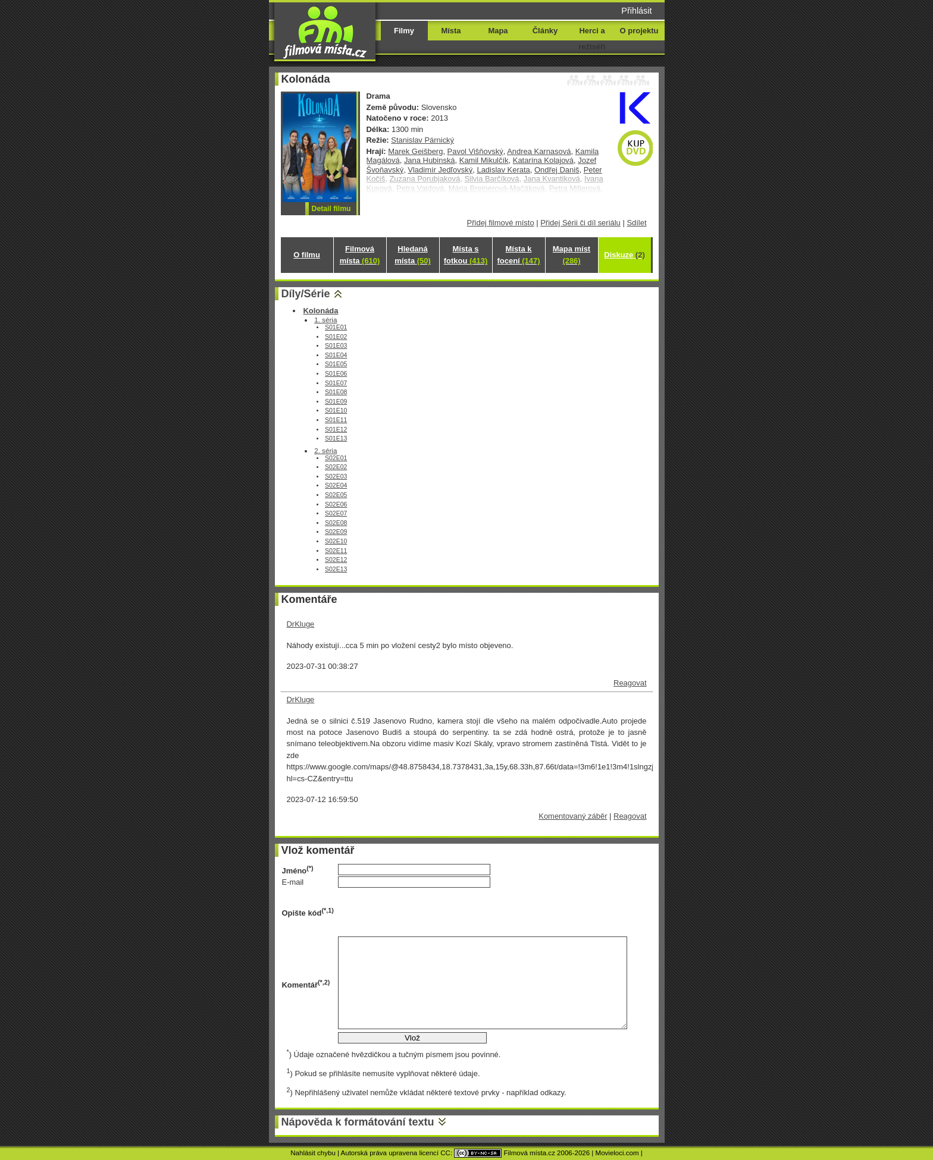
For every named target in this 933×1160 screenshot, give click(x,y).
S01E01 (336, 327)
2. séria (325, 450)
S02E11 (336, 551)
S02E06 (336, 504)
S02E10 (336, 541)
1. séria (325, 319)
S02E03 (336, 476)
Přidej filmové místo (500, 222)
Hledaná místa (412, 254)
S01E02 (336, 337)
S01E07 (336, 383)
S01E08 (336, 392)
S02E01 (336, 458)
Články (545, 30)
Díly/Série (305, 294)
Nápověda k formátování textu (357, 1122)
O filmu (306, 254)
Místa (451, 30)
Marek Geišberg (415, 151)
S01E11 (336, 420)
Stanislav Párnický (422, 140)
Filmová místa (360, 254)
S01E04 (336, 355)
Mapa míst (571, 254)
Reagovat (629, 682)
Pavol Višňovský (475, 151)
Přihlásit (636, 10)
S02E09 (336, 532)
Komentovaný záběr (572, 816)
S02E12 (336, 560)
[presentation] (428, 912)
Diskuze (624, 254)
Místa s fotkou (465, 254)
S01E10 (336, 410)
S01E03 (336, 345)
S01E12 (336, 429)
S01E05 (336, 364)
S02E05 (336, 495)
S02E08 (336, 523)
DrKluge (301, 624)
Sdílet (636, 222)
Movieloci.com (617, 1152)
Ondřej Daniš (557, 169)
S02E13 (336, 569)
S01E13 (336, 438)
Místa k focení (518, 254)
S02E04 (336, 485)
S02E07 (336, 513)
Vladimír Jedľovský (440, 169)
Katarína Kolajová (543, 160)
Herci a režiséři (591, 38)
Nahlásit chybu (313, 1152)
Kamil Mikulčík (484, 160)
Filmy (404, 30)
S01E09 (336, 401)
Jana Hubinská (429, 160)
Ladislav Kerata (503, 169)
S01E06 (336, 373)
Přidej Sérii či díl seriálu (580, 222)
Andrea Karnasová (539, 151)
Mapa (498, 30)
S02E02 (336, 467)
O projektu (639, 30)
